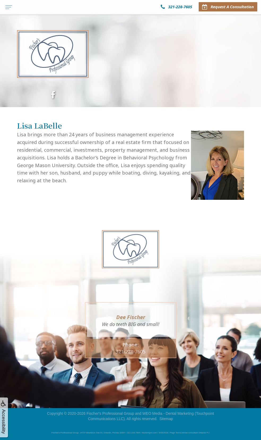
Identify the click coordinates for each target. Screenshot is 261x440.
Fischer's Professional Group (110, 413)
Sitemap (166, 419)
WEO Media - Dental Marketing (168, 413)
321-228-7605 (130, 360)
